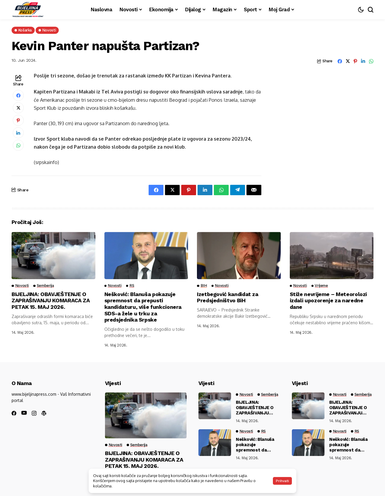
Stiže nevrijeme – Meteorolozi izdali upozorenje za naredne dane (328, 300)
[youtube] (24, 413)
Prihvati (282, 481)
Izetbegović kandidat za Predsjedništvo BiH (227, 297)
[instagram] (34, 413)
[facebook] (14, 413)
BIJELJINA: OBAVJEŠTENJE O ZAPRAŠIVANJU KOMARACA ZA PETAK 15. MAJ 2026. (51, 300)
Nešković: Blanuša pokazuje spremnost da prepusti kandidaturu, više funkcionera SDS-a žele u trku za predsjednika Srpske (143, 307)
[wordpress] (44, 413)
